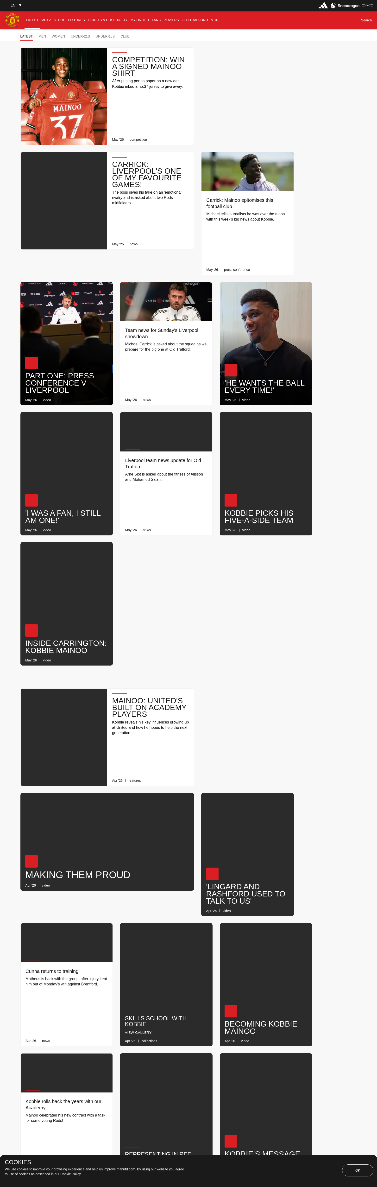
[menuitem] (32, 20)
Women (58, 36)
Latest (26, 36)
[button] (12, 5)
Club (124, 36)
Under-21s (80, 36)
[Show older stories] (173, 1061)
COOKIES (18, 1162)
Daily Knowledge (310, 900)
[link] (178, 135)
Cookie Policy (70, 1174)
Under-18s (105, 36)
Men (42, 36)
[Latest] (215, 1061)
